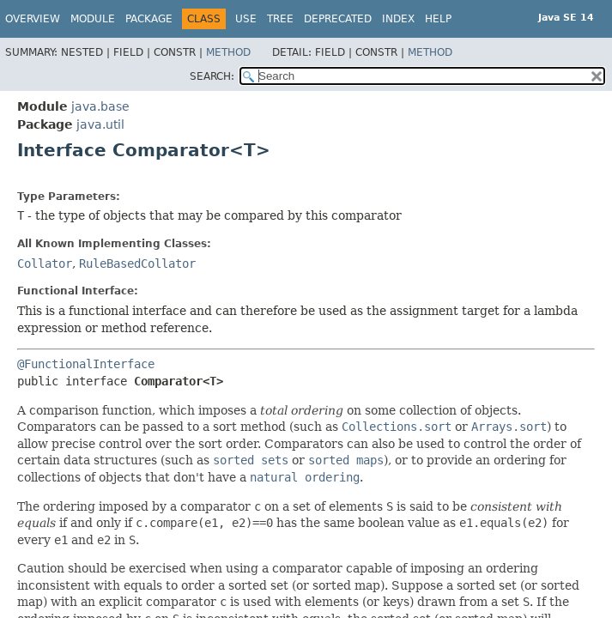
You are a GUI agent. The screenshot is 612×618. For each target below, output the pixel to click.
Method (228, 52)
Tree (280, 19)
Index (398, 19)
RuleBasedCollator (137, 263)
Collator (44, 263)
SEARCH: (212, 76)
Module (92, 19)
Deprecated (338, 19)
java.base (100, 106)
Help (438, 19)
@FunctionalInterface (86, 364)
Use (246, 19)
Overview (32, 19)
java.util (100, 124)
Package (149, 19)
